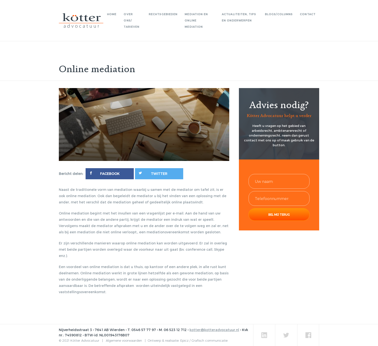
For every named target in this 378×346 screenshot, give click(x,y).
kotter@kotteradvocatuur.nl (214, 330)
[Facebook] (110, 173)
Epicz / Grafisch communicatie (204, 340)
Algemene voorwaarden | (127, 340)
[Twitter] (159, 173)
